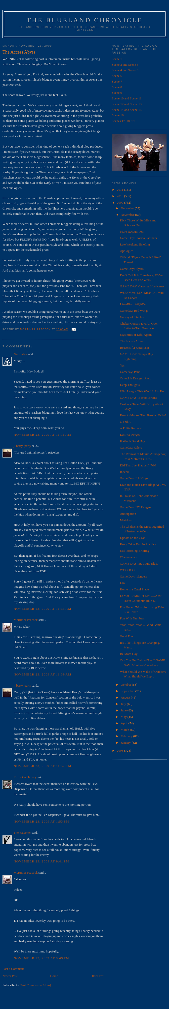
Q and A (125, 422)
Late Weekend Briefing (135, 244)
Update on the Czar (132, 538)
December (128, 208)
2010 (120, 196)
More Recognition (131, 231)
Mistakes (125, 520)
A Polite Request (130, 428)
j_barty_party (22, 446)
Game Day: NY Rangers (135, 507)
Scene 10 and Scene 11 (126, 98)
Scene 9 (117, 92)
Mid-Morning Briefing (134, 550)
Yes (122, 365)
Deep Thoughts (130, 385)
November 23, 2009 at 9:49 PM (41, 958)
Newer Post (9, 976)
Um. (123, 583)
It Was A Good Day (132, 441)
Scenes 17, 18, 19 (123, 121)
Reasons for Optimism (134, 347)
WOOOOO (127, 570)
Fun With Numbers (132, 618)
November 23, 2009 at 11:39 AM (42, 674)
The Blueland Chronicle (85, 20)
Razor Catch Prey (25, 777)
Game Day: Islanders (133, 576)
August (126, 697)
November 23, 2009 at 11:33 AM (42, 609)
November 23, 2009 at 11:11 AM (42, 434)
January (126, 742)
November (128, 214)
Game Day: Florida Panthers (138, 238)
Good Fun (126, 636)
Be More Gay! (129, 654)
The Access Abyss (131, 341)
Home (54, 976)
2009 (120, 202)
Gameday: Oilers (131, 447)
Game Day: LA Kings (134, 478)
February (127, 736)
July (124, 704)
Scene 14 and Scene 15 (127, 110)
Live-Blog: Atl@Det (133, 304)
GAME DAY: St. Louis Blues (139, 563)
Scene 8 (117, 87)
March (125, 730)
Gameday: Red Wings (134, 310)
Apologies (126, 251)
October (126, 684)
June (124, 710)
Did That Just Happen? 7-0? (138, 465)
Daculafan (20, 354)
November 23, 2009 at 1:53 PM (41, 821)
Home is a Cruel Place (134, 589)
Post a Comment (13, 969)
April (124, 723)
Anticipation (128, 514)
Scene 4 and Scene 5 (125, 70)
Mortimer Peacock (26, 620)
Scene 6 (117, 76)
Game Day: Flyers (131, 269)
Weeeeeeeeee (128, 557)
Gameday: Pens (130, 372)
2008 (120, 750)
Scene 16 (118, 115)
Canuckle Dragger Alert (135, 378)
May (124, 717)
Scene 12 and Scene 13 (127, 104)
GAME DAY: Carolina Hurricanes (142, 286)
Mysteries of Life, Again (136, 334)
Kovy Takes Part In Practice (138, 544)
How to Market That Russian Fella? (143, 415)
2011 (120, 189)
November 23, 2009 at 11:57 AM (42, 766)
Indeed (124, 472)
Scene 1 (117, 59)
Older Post (97, 976)
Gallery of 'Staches (132, 317)
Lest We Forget (129, 434)
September (128, 691)
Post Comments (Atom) (35, 985)
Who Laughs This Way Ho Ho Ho (142, 391)
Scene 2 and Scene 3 (125, 64)
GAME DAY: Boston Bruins (138, 397)
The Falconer (22, 832)
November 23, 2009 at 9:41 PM (41, 861)
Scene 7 (117, 81)
